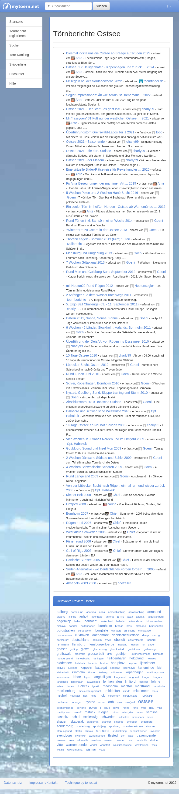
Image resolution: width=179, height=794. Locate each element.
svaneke (155, 731)
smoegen (132, 721)
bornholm (105, 626)
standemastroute (133, 726)
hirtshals (80, 663)
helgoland (136, 658)
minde (126, 691)
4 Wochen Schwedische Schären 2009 (94, 467)
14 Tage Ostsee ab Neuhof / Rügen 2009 (95, 425)
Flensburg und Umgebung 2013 (89, 253)
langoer (157, 677)
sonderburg (83, 726)
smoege (119, 721)
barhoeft (90, 621)
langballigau (102, 677)
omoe (101, 702)
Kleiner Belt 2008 (78, 495)
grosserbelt (96, 653)
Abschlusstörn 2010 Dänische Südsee (93, 402)
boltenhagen (88, 626)
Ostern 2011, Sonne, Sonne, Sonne (92, 318)
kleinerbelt (63, 672)
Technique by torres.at (81, 782)
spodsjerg (114, 726)
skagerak (77, 721)
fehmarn (63, 644)
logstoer (143, 681)
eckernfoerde (135, 640)
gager (151, 644)
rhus (143, 707)
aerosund (154, 612)
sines (150, 717)
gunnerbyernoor (140, 653)
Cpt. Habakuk (77, 444)
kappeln (86, 667)
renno (126, 707)
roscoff (77, 712)
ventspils (142, 740)
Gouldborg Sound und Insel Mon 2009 (93, 448)
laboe (77, 677)
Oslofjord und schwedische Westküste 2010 (97, 411)
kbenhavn (129, 667)
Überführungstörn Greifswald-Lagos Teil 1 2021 (100, 132)
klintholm (78, 672)
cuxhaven (82, 635)
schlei (76, 717)
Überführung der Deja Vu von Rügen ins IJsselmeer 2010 (107, 341)
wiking (60, 749)
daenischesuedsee (125, 635)
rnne (159, 707)
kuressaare (63, 677)
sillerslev (124, 717)
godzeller (124, 583)
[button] (169, 6)
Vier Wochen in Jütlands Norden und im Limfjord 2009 (105, 439)
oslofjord (130, 702)
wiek (154, 745)
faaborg (151, 640)
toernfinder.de (154, 81)
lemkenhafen (112, 681)
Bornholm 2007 (77, 513)
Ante (79, 58)
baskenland (106, 621)
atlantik (140, 616)
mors (155, 691)
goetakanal (134, 649)
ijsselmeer (147, 663)
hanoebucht (83, 658)
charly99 (148, 109)
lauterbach (77, 681)
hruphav (132, 663)
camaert (116, 630)
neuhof (62, 695)
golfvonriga (150, 649)
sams (140, 712)
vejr (131, 740)
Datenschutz (13, 782)
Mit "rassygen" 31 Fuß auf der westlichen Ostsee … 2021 (107, 118)
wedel (93, 745)
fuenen (134, 644)
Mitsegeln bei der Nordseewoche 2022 (94, 81)
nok (102, 695)
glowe (85, 649)
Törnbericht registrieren (17, 33)
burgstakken (85, 630)
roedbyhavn (63, 712)
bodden (73, 626)
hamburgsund (65, 658)
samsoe (152, 712)
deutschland (81, 640)
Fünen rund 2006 (78, 541)
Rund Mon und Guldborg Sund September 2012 (100, 272)
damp (145, 635)
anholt (83, 616)
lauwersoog (93, 681)
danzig (156, 635)
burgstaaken (66, 630)
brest (129, 626)
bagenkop (64, 621)
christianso (144, 630)
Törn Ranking (19, 55)
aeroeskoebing (116, 612)
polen (93, 707)
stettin (78, 731)
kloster (92, 672)
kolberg (103, 672)
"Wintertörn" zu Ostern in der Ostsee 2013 (96, 230)
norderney (114, 695)
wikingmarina (74, 749)
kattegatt (115, 667)
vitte (60, 745)
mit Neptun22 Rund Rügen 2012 (89, 286)
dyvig (108, 640)
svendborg (64, 735)
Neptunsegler (144, 286)
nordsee (146, 695)
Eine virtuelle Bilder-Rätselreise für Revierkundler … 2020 (108, 169)
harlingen (98, 658)
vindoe (154, 740)
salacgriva (127, 712)
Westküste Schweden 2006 (86, 532)
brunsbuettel (156, 626)
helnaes (151, 658)
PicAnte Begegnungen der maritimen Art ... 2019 (101, 183)
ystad (102, 749)
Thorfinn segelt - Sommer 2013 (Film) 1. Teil (98, 239)
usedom (96, 740)
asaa (130, 616)
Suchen (101, 6)
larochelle (62, 681)
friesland (122, 644)
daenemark (100, 635)
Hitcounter (16, 74)
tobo (159, 132)
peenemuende (65, 707)
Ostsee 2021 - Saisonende (85, 141)
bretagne (141, 626)
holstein (92, 663)
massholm (159, 686)
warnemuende (76, 745)
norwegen (76, 702)
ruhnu (115, 712)
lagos (87, 677)
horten (104, 663)
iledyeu (61, 667)
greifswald (64, 653)
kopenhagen (135, 672)
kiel (159, 667)
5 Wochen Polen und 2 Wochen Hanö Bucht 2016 (102, 193)
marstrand (142, 686)
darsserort (63, 640)
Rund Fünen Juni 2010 (82, 374)
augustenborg (155, 616)
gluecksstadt (117, 649)
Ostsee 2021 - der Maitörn (85, 160)
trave (131, 735)
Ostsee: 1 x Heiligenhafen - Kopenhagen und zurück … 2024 (110, 67)
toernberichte (76, 299)
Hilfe (12, 83)
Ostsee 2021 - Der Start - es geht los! (93, 109)
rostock (90, 712)
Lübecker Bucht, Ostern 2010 (87, 365)
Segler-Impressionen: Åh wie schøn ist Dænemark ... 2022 (108, 95)
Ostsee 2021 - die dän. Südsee (88, 151)
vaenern (108, 740)
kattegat (101, 667)
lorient (71, 686)
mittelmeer (141, 691)
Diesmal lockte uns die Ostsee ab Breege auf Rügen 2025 (108, 53)
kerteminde (146, 667)
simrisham (138, 717)
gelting (74, 649)
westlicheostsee (122, 745)
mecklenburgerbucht (90, 691)
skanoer (106, 721)
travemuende (146, 735)
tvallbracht (74, 244)
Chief (116, 495)
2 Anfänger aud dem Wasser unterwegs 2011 (98, 295)
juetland (72, 667)
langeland (120, 677)
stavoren (151, 726)
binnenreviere (154, 621)
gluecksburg (100, 649)
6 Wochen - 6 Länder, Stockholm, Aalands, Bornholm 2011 (108, 327)
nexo (93, 695)
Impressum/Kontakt (43, 782)
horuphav (117, 663)
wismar (91, 749)
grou (109, 653)
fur (143, 644)
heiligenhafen (116, 658)
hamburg (158, 653)
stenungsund (64, 731)
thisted (113, 735)
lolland (60, 686)
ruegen (103, 712)
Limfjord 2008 (76, 504)
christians (129, 630)
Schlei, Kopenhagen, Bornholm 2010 (92, 383)
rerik (135, 707)
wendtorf (105, 745)
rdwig (116, 707)
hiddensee (64, 663)
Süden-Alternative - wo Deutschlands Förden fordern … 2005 (110, 569)
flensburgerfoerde (101, 644)
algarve (61, 616)
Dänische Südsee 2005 (83, 560)
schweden (108, 717)
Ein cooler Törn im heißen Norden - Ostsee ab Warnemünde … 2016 (115, 206)
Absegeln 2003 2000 (81, 583)
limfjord (130, 681)
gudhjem (122, 653)
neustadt (75, 695)
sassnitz (63, 717)
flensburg (79, 644)
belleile (120, 621)
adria (102, 612)
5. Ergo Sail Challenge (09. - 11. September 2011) (102, 304)
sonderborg (65, 726)
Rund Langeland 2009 (82, 476)
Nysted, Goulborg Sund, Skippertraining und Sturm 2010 (107, 392)
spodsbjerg (99, 726)
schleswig (90, 717)
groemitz (80, 653)
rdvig (107, 707)
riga (151, 707)
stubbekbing (120, 731)
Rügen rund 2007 (78, 523)
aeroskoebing (136, 612)
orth (111, 702)
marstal (126, 686)
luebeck (83, 686)
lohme (155, 681)
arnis (120, 616)
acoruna (91, 612)
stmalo (89, 731)
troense (61, 740)
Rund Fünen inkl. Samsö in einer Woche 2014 (99, 220)
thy (122, 735)
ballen (77, 621)
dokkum (97, 640)
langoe (146, 677)
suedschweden (138, 731)
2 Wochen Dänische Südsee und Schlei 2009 (99, 458)
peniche (81, 707)
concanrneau (64, 635)
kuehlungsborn (155, 672)
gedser (62, 649)
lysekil (95, 686)
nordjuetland (130, 695)
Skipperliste (17, 64)
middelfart (113, 691)
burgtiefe (101, 630)
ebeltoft (119, 640)
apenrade (96, 616)
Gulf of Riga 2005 (79, 550)
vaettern (121, 740)
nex (85, 695)
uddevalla (82, 740)
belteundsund (135, 621)
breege (119, 626)
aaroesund (77, 612)
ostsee (146, 701)
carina (111, 504)
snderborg (146, 721)
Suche (14, 45)
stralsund (102, 731)
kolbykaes (116, 672)
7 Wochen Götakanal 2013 (85, 262)
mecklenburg (66, 691)
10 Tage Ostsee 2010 (81, 355)
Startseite (16, 21)
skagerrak (92, 721)
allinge (72, 616)
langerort (134, 677)
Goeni (71, 197)
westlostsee (141, 745)
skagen (62, 721)
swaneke (80, 735)
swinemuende (97, 735)
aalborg (62, 612)
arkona (110, 616)
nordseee (62, 702)
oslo (119, 702)
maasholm (110, 686)
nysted (90, 702)
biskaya (61, 626)
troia (71, 740)
